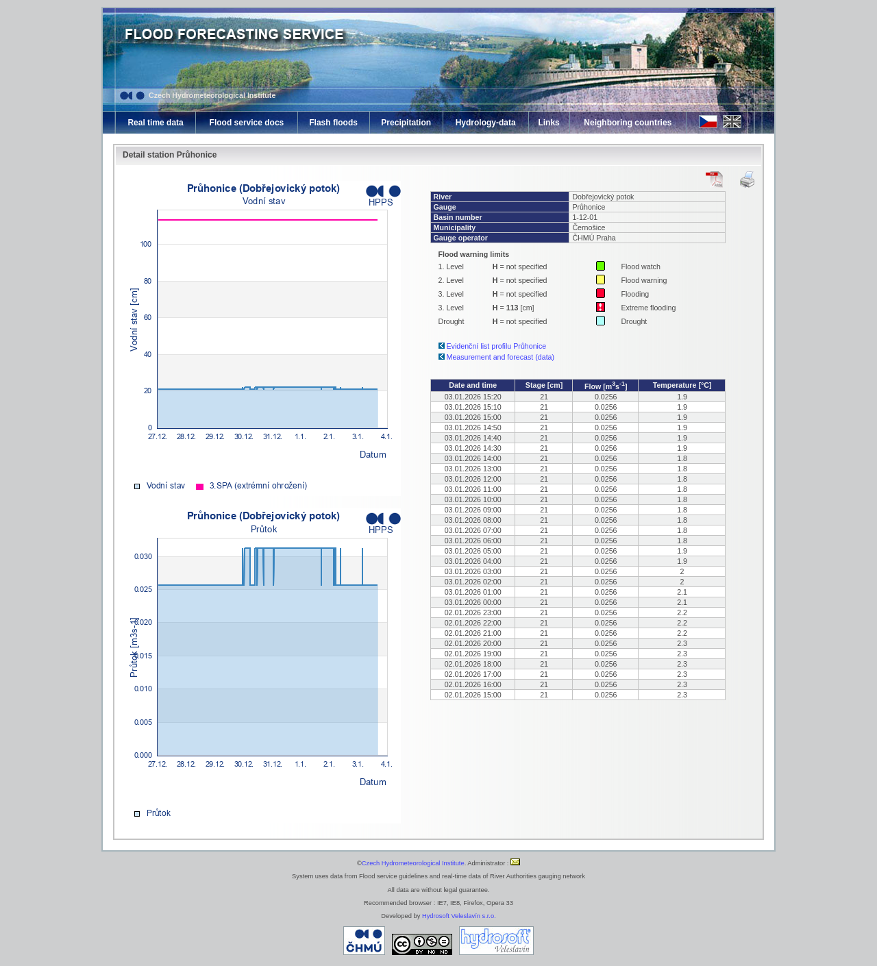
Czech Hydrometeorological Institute (212, 95)
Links (548, 122)
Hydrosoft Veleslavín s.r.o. (459, 916)
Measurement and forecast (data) (501, 357)
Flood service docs (247, 122)
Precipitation (406, 122)
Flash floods (333, 122)
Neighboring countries (627, 122)
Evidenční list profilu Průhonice (497, 346)
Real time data (155, 122)
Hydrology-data (486, 122)
